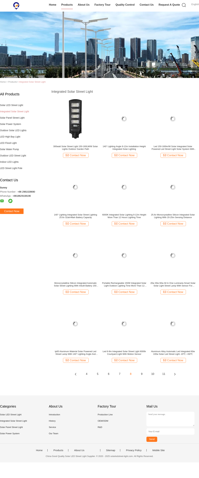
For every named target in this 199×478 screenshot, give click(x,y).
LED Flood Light (8, 143)
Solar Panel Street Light (12, 117)
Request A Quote (169, 4)
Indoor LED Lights (9, 162)
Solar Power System (10, 124)
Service (52, 427)
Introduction (54, 414)
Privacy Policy (133, 450)
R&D (100, 427)
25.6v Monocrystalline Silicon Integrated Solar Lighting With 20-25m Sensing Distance (173, 216)
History (52, 421)
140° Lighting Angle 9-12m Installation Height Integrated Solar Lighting (124, 147)
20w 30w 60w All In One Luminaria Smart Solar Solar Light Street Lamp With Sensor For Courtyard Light (173, 284)
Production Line (105, 414)
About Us (84, 4)
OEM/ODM (103, 421)
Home (52, 4)
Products (67, 4)
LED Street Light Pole (11, 168)
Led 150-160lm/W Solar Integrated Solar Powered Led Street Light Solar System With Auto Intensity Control (173, 147)
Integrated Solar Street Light (32, 82)
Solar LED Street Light (11, 105)
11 (163, 374)
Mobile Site (158, 450)
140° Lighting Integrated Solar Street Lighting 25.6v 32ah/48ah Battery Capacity (75, 216)
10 (152, 374)
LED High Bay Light (10, 136)
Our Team (53, 433)
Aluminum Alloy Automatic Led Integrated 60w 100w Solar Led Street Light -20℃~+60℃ (173, 352)
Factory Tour (103, 4)
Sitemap (110, 450)
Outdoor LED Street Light (13, 155)
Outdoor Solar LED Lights (13, 130)
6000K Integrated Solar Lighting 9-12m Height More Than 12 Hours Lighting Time (124, 216)
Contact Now (11, 211)
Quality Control (125, 4)
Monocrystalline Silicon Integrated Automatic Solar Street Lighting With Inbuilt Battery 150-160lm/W (75, 284)
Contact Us (147, 4)
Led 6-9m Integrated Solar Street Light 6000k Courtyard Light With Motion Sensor (124, 352)
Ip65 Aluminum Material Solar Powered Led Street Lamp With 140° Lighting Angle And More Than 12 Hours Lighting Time (75, 352)
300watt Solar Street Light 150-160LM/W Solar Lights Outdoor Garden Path (75, 147)
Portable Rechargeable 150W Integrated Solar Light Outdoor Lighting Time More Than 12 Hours (124, 284)
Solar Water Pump (9, 149)
